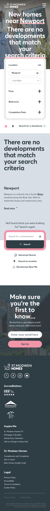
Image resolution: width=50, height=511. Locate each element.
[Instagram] (20, 375)
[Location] (25, 73)
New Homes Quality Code (15, 463)
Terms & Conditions (12, 484)
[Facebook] (13, 375)
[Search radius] (25, 80)
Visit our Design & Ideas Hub (16, 441)
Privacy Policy (10, 477)
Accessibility (9, 481)
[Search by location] (37, 73)
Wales (40, 194)
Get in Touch (9, 459)
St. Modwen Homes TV (13, 431)
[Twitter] (6, 375)
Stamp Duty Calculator (13, 438)
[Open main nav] (44, 5)
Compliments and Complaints (16, 456)
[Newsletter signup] (25, 334)
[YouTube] (26, 375)
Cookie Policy (9, 487)
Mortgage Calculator (12, 435)
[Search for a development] (25, 236)
